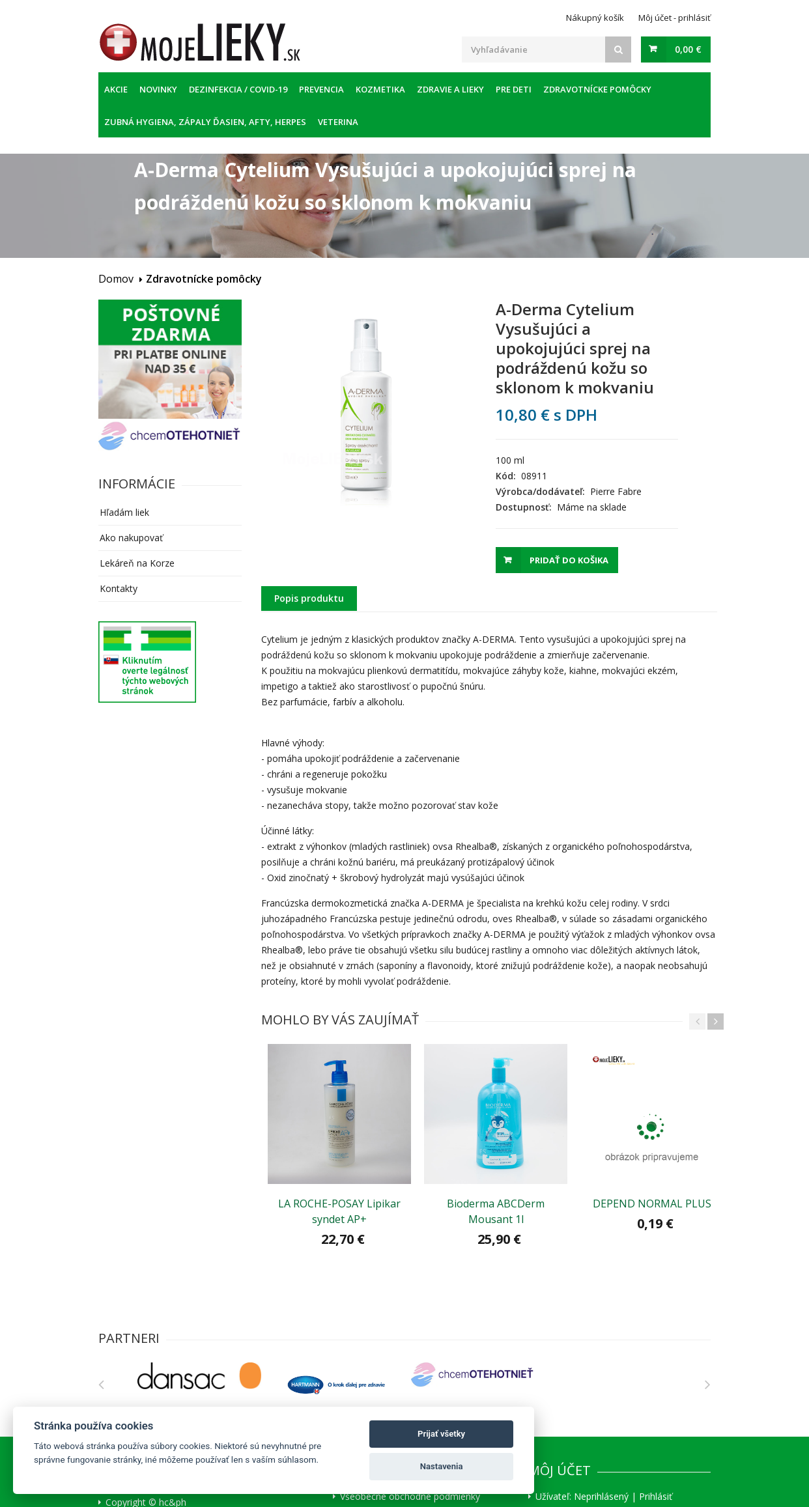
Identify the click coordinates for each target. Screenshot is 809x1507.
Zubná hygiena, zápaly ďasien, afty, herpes (205, 122)
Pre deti (514, 89)
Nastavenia (441, 1466)
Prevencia (321, 89)
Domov (116, 279)
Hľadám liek (124, 512)
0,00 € (688, 49)
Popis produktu (309, 598)
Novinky (158, 89)
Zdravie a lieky (450, 89)
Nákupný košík (595, 17)
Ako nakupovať (131, 537)
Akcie (116, 89)
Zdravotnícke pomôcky (597, 89)
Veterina (338, 122)
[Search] (618, 49)
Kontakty (118, 588)
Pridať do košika (569, 560)
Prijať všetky (441, 1434)
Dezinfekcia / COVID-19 (238, 89)
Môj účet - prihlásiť (674, 17)
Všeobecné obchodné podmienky (410, 1496)
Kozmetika (380, 89)
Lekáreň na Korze (137, 563)
